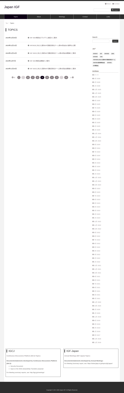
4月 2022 (97, 251)
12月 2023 (97, 177)
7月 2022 (97, 240)
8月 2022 (97, 236)
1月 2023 (97, 218)
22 (57, 77)
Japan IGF (12, 7)
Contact (115, 4)
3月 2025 (97, 122)
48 (66, 77)
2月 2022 (97, 258)
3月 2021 (97, 298)
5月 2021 (97, 291)
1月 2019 (97, 331)
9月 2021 (97, 276)
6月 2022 (97, 243)
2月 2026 (97, 82)
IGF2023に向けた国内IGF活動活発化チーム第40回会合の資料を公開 (52, 45)
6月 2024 (97, 155)
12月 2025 (97, 89)
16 (28, 77)
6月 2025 (97, 111)
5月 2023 (97, 203)
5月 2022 (97, 247)
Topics (16, 17)
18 (37, 77)
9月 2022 (97, 232)
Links (108, 17)
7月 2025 (97, 108)
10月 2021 (97, 273)
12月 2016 (97, 339)
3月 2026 (97, 78)
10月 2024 (97, 141)
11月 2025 (97, 93)
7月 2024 (97, 152)
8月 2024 (97, 148)
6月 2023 (97, 199)
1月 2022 (97, 262)
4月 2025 (97, 119)
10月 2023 (97, 185)
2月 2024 (97, 170)
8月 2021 (97, 280)
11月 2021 (97, 269)
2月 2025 (97, 126)
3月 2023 (97, 210)
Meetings (62, 17)
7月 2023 (97, 196)
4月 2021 (97, 295)
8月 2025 (97, 104)
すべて (96, 75)
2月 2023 (97, 214)
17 (33, 77)
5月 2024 (97, 159)
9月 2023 (97, 188)
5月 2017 (97, 335)
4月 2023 (97, 207)
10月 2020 (97, 306)
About (108, 4)
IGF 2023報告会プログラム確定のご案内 (43, 38)
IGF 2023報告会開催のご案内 (40, 61)
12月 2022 (97, 221)
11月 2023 (97, 181)
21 (52, 77)
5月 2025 (97, 115)
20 (47, 77)
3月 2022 (97, 254)
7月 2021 (97, 284)
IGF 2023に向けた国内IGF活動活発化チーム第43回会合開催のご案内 (53, 53)
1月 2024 (97, 174)
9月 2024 (97, 144)
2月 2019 (97, 328)
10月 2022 (97, 229)
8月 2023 (97, 192)
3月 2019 (97, 324)
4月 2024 (97, 163)
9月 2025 (97, 100)
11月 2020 (97, 302)
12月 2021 (97, 265)
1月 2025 (97, 130)
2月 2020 (97, 309)
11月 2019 (97, 317)
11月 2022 (97, 225)
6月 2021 (97, 287)
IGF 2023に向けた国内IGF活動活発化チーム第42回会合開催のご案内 (53, 68)
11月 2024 (97, 137)
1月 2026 (97, 86)
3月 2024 (97, 166)
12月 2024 (97, 133)
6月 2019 (97, 320)
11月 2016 (97, 342)
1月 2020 (97, 313)
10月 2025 (97, 97)
